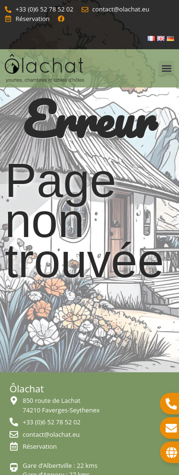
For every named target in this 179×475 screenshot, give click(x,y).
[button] (166, 68)
